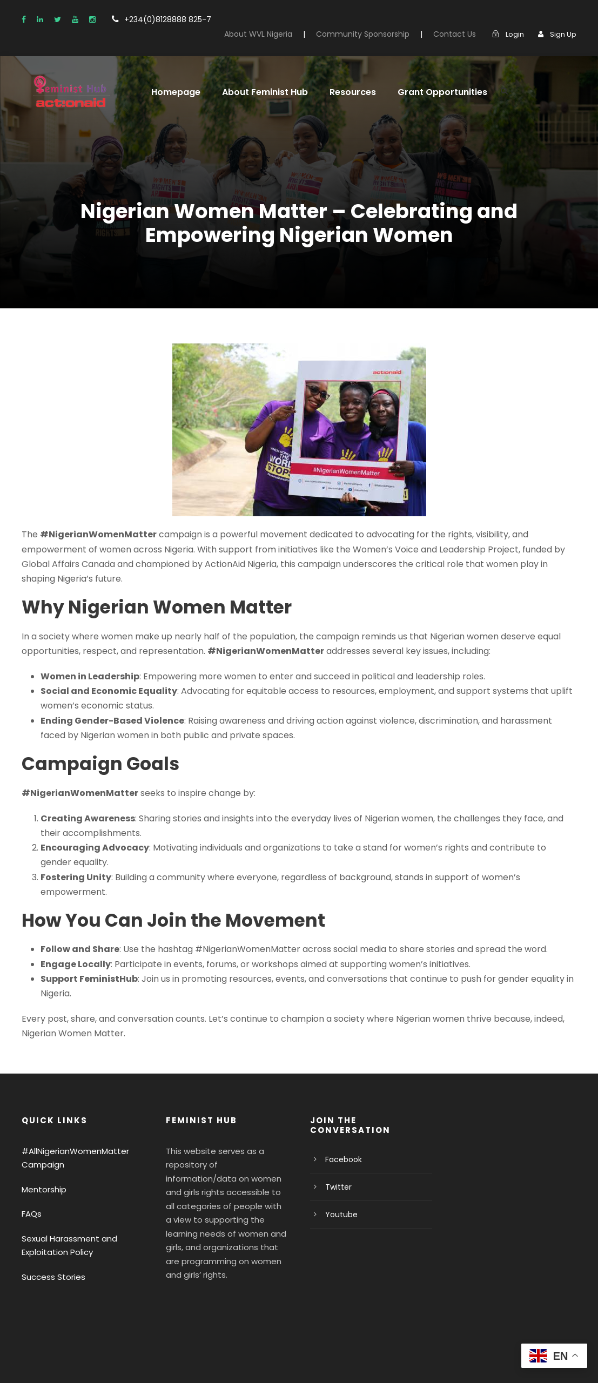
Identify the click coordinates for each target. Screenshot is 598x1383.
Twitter (336, 1115)
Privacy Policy (47, 1359)
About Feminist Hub (258, 79)
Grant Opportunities (428, 79)
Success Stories (51, 1205)
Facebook (341, 1087)
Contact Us (460, 21)
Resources (343, 79)
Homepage (173, 79)
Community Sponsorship (376, 21)
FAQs (32, 1142)
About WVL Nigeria (279, 21)
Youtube (339, 1142)
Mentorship (42, 1117)
